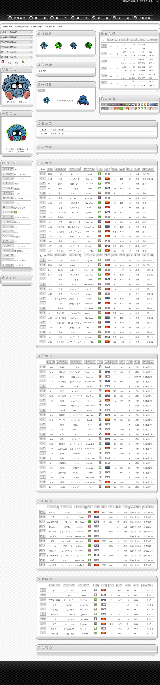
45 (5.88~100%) (20, 261)
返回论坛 (134, 1)
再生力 (17, 222)
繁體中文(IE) (154, 1)
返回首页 (126, 1)
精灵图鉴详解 (36, 27)
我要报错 (143, 1)
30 (130, 217)
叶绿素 (17, 217)
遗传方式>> (148, 512)
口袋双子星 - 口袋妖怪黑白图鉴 (16, 27)
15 (130, 184)
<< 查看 (6, 63)
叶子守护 (25, 217)
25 (130, 189)
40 (130, 193)
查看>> (20, 63)
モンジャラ (18, 179)
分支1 (41, 90)
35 (130, 179)
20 (130, 174)
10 (130, 251)
